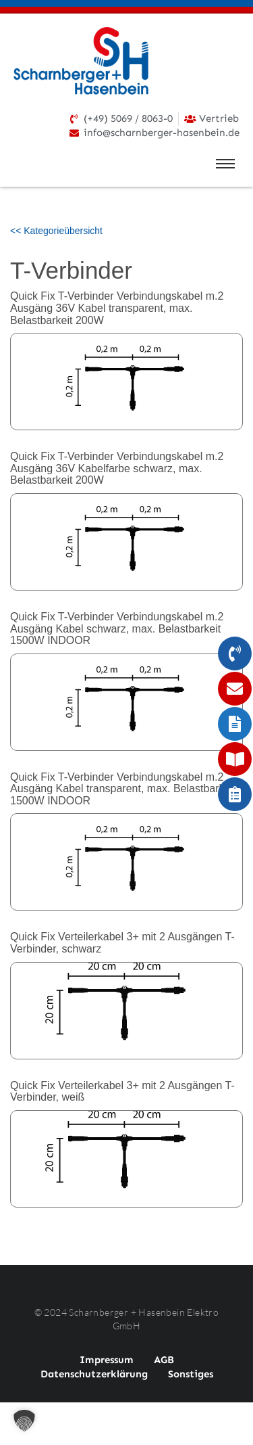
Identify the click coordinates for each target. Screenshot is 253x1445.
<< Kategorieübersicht (56, 230)
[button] (24, 1420)
